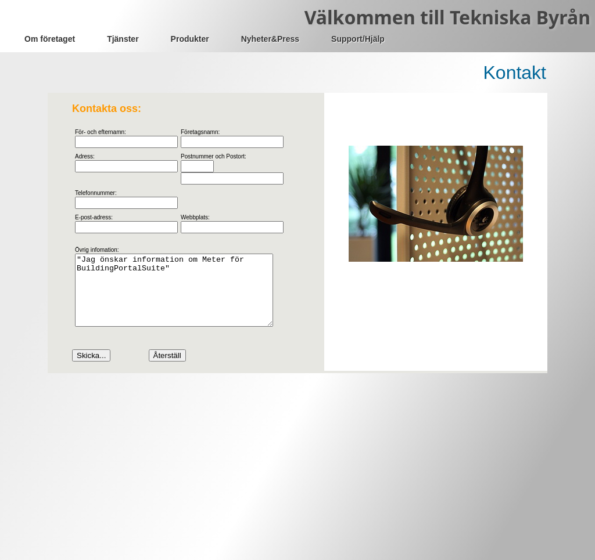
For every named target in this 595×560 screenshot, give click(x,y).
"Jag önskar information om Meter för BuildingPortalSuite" (185, 297)
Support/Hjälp (358, 39)
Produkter (190, 39)
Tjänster (122, 39)
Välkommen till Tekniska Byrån (447, 17)
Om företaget (49, 39)
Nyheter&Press (270, 39)
